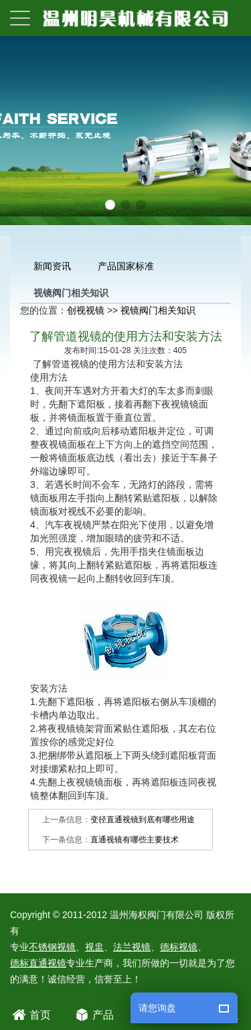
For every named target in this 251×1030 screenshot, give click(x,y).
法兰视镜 (132, 947)
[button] (110, 205)
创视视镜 (85, 310)
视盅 (94, 947)
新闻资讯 (52, 266)
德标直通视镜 (38, 963)
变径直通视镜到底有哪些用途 (142, 819)
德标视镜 (178, 947)
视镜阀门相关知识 (157, 310)
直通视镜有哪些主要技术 (134, 839)
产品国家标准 (126, 266)
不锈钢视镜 (52, 947)
